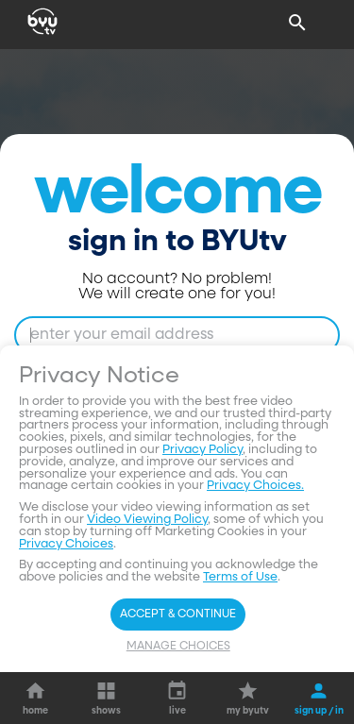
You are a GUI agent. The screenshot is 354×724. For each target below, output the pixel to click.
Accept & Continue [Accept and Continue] (178, 614)
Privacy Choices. (255, 486)
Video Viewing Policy (147, 520)
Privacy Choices (66, 544)
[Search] (297, 22)
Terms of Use (240, 577)
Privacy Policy (202, 450)
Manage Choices (178, 646)
